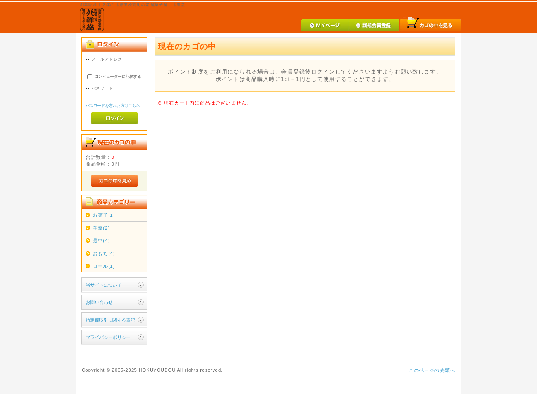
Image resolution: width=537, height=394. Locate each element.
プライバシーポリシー (108, 337)
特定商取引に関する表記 (110, 319)
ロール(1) (104, 266)
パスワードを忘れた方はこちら (113, 105)
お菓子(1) (104, 214)
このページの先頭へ (432, 370)
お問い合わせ (99, 302)
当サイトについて (103, 284)
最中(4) (101, 240)
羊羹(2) (101, 227)
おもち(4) (104, 253)
